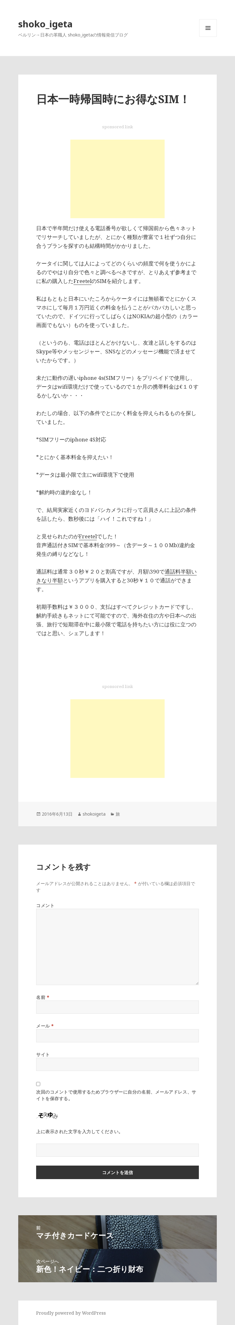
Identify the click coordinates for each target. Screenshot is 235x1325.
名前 (42, 997)
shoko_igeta (45, 24)
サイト (43, 1054)
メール (45, 1026)
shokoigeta (94, 814)
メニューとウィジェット (208, 36)
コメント (45, 905)
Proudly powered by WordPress (71, 1313)
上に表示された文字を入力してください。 (79, 1131)
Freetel (82, 281)
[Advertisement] (117, 179)
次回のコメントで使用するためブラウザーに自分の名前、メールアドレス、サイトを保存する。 (116, 1095)
